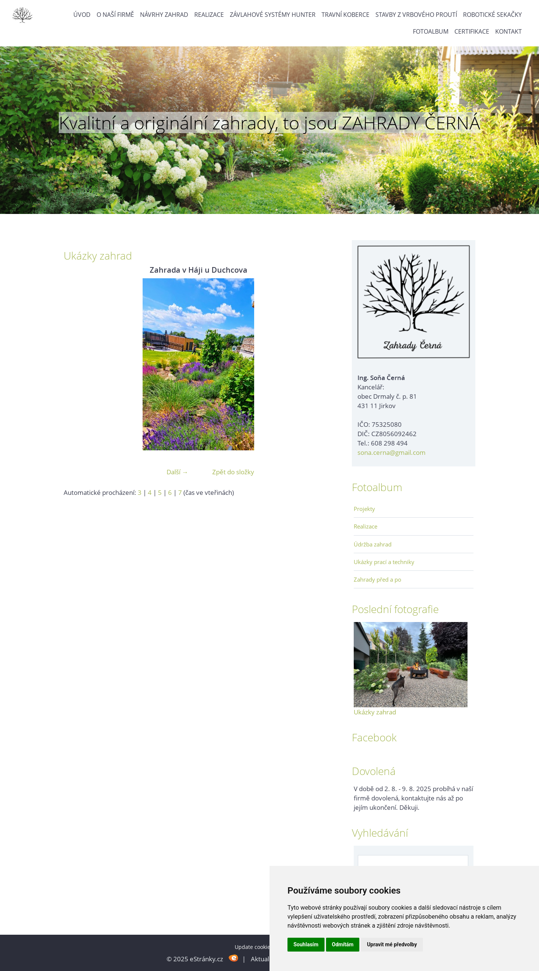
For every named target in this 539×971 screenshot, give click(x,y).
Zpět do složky (233, 472)
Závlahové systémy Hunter (273, 14)
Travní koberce (345, 14)
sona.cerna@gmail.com (391, 452)
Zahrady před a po (377, 579)
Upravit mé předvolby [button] (392, 944)
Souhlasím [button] (306, 944)
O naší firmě (115, 14)
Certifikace (471, 31)
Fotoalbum (430, 31)
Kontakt (508, 31)
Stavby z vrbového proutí (416, 14)
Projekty (364, 508)
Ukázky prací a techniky (384, 562)
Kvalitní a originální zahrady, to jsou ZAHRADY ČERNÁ (269, 123)
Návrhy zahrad (164, 14)
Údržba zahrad (373, 544)
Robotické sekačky (492, 14)
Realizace (209, 14)
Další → (177, 472)
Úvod (82, 14)
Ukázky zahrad (375, 712)
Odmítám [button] (343, 944)
